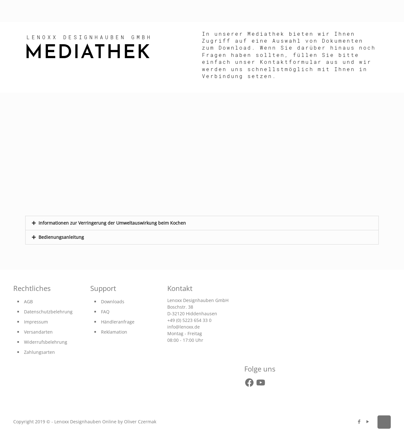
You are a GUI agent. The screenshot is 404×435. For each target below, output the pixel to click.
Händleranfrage (117, 322)
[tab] (202, 223)
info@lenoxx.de (183, 327)
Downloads (112, 302)
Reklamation (114, 332)
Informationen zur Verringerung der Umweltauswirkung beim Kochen (112, 223)
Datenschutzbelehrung (48, 312)
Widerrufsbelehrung (45, 342)
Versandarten (38, 332)
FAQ (105, 312)
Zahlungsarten (39, 352)
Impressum (36, 322)
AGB (28, 302)
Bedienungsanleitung (61, 237)
